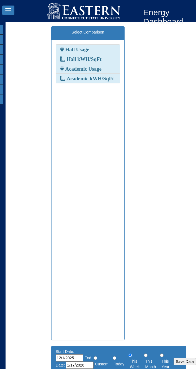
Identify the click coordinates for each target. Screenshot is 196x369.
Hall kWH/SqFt (83, 59)
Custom (101, 364)
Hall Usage (76, 49)
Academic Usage (83, 68)
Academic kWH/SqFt (89, 78)
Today (119, 364)
